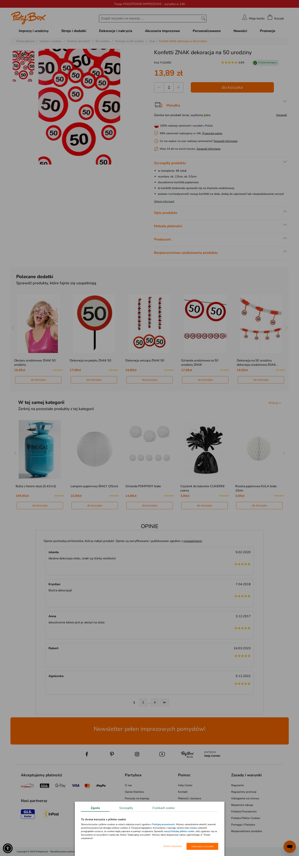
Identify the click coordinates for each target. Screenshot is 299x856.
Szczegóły (126, 808)
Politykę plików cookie (182, 831)
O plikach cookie (163, 808)
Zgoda (95, 808)
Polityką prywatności (163, 824)
